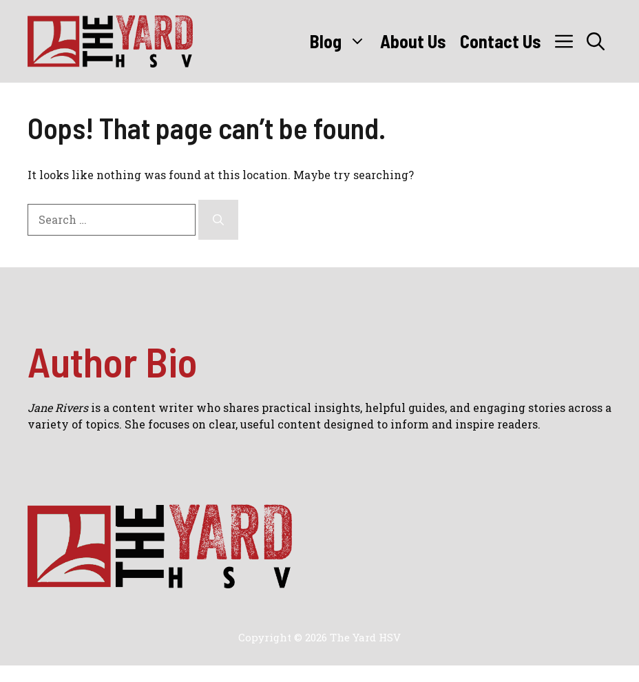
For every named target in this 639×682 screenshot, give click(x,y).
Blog (341, 41)
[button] (595, 41)
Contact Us (500, 41)
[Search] (218, 220)
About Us (413, 41)
